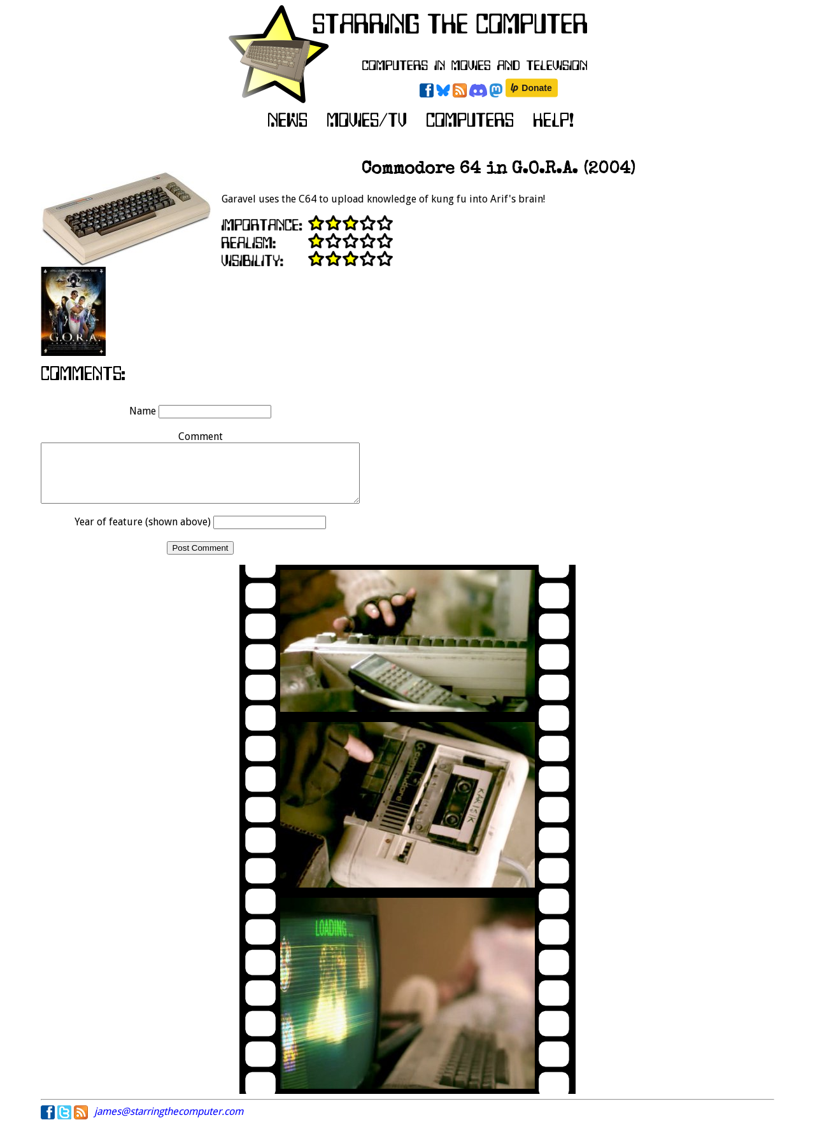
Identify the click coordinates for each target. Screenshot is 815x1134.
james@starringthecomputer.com (168, 1123)
